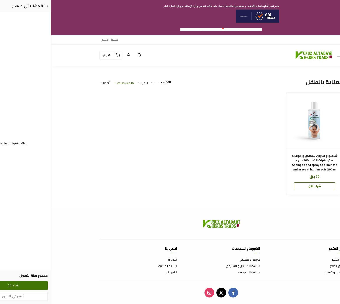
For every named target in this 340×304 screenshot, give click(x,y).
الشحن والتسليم (282, 272)
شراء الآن (263, 186)
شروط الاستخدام (199, 260)
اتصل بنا (121, 260)
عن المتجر (286, 260)
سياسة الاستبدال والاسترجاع (192, 266)
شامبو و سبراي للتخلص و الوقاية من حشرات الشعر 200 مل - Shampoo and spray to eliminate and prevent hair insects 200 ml (263, 163)
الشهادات (120, 272)
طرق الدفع (285, 266)
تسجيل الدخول (58, 39)
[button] (287, 55)
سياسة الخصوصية (198, 272)
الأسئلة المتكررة (116, 266)
